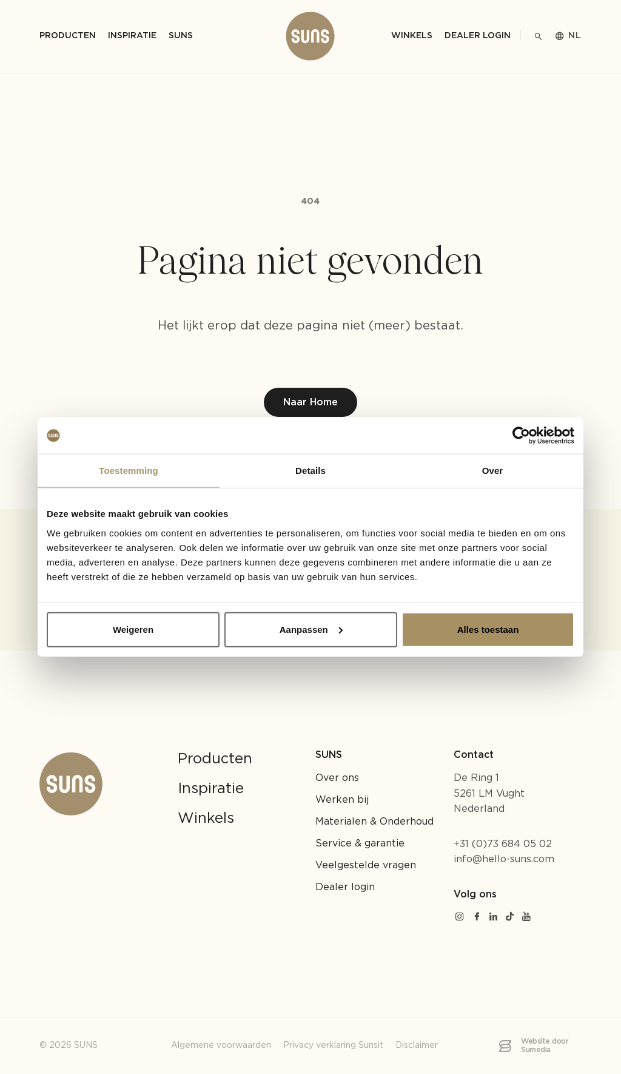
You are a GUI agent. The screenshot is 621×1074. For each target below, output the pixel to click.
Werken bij (342, 800)
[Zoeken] (538, 36)
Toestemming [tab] (128, 470)
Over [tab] (492, 470)
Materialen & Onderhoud (374, 821)
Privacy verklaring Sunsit (333, 1045)
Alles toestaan (488, 629)
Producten (215, 759)
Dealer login (478, 35)
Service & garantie (359, 843)
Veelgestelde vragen (365, 865)
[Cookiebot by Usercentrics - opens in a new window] (521, 436)
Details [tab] (310, 470)
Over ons (337, 778)
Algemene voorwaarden (221, 1045)
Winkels (411, 35)
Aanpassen (311, 629)
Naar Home (310, 402)
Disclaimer (416, 1045)
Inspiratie (211, 788)
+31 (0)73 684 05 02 (503, 844)
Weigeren (133, 629)
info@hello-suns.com (504, 859)
